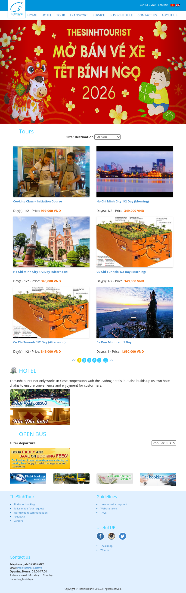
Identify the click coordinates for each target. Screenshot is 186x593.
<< (73, 360)
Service (99, 15)
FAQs (103, 512)
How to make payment (113, 504)
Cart (142, 4)
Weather (105, 550)
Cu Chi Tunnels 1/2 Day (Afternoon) (39, 342)
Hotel (47, 15)
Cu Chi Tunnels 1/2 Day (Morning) (121, 272)
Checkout (163, 4)
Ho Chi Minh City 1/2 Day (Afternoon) (40, 272)
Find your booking (24, 504)
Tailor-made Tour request (29, 508)
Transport (79, 15)
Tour (60, 15)
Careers (18, 520)
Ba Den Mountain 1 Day (114, 342)
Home (32, 15)
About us (169, 15)
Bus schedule (121, 15)
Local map (106, 546)
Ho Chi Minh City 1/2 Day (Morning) (122, 201)
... (105, 360)
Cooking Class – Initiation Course (37, 201)
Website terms (109, 508)
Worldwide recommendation (31, 512)
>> (111, 360)
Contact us (147, 15)
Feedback (19, 516)
